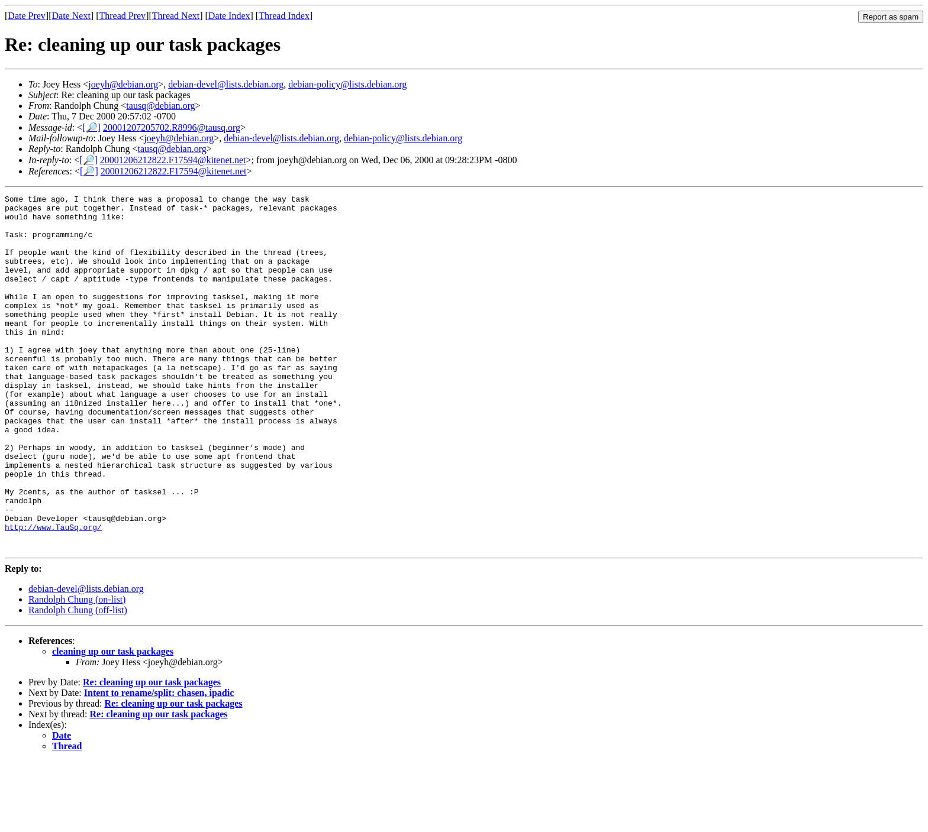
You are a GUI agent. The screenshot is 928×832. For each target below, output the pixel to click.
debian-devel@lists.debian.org (225, 84)
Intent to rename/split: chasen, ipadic (159, 764)
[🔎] (91, 127)
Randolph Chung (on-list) (76, 670)
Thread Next (175, 16)
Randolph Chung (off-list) (77, 681)
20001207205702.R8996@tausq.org (171, 127)
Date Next (71, 16)
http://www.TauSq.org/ (53, 594)
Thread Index (284, 16)
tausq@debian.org (160, 106)
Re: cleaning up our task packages (152, 753)
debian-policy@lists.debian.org (347, 84)
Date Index (229, 16)
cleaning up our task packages (112, 722)
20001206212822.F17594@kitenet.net (173, 160)
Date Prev (27, 16)
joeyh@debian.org (123, 84)
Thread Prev (122, 16)
